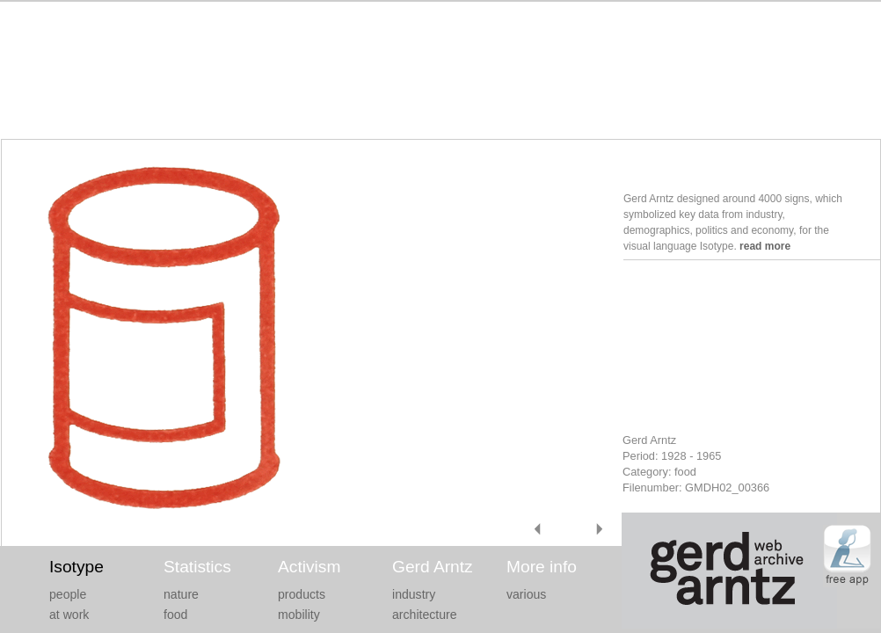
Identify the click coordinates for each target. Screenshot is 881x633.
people (67, 594)
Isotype (76, 566)
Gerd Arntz (432, 566)
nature (181, 594)
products (301, 594)
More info (541, 566)
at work (69, 615)
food (175, 615)
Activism (309, 566)
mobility (299, 615)
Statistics (197, 566)
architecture (424, 615)
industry (413, 594)
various (526, 594)
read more (764, 246)
